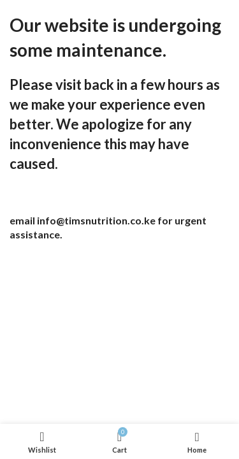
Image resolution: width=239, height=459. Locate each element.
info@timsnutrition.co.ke (96, 220)
